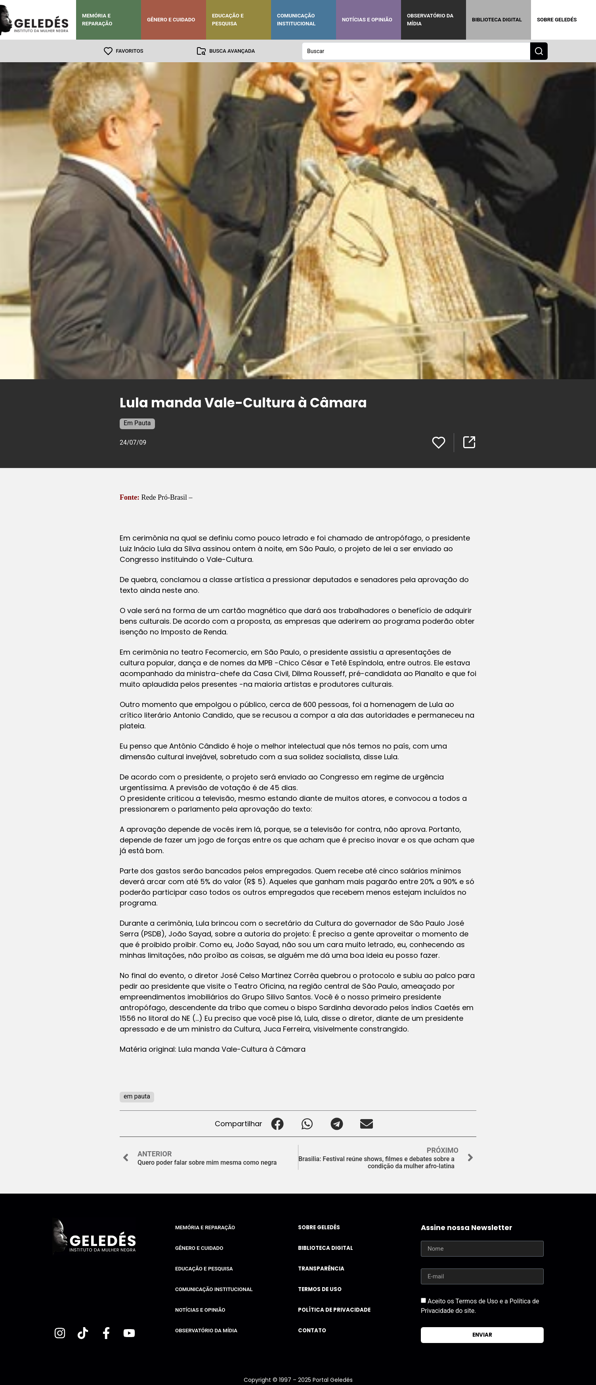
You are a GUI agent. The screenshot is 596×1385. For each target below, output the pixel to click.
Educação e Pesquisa (228, 20)
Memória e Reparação (97, 20)
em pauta (137, 1096)
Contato (312, 1330)
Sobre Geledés (557, 20)
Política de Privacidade (334, 1309)
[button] (277, 1123)
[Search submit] (539, 50)
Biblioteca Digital (497, 20)
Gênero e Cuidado (171, 20)
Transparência (321, 1268)
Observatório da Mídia (430, 20)
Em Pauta (137, 422)
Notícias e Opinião (367, 20)
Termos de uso (320, 1289)
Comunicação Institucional (296, 20)
